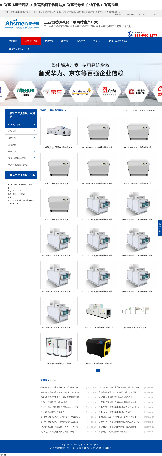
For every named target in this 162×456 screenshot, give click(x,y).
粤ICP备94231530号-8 (104, 448)
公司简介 (118, 15)
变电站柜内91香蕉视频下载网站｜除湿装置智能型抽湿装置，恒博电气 (119, 427)
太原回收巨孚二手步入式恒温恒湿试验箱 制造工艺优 (119, 417)
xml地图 (154, 15)
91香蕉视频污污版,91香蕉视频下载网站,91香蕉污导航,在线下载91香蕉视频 (59, 5)
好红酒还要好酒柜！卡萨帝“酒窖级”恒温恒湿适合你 (119, 387)
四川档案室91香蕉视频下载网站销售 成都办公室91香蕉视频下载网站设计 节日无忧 (119, 407)
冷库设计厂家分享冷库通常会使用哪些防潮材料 (117, 402)
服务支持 (81, 41)
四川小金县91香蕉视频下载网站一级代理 (115, 412)
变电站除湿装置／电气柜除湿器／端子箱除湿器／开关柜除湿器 (119, 392)
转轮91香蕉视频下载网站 (148, 110)
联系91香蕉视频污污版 (19, 49)
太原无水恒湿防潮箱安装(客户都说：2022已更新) (59, 407)
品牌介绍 (97, 41)
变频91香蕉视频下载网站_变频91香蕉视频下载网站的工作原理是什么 (60, 397)
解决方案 (49, 41)
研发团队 (130, 15)
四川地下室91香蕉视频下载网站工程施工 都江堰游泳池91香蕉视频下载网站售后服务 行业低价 (60, 422)
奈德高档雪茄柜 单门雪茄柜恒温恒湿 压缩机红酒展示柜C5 (60, 392)
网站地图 (142, 15)
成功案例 (65, 41)
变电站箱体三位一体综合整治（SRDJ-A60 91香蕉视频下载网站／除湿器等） (60, 427)
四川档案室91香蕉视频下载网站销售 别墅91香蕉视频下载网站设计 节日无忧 (60, 417)
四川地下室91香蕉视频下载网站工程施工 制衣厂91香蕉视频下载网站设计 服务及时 (119, 422)
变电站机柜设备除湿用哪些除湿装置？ (114, 432)
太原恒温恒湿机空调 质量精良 (52, 412)
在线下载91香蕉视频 (118, 41)
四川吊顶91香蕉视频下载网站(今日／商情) (57, 432)
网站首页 (13, 41)
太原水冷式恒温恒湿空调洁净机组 (53, 402)
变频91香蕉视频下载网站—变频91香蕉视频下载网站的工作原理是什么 (60, 387)
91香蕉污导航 (31, 41)
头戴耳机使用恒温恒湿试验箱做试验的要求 (115, 397)
